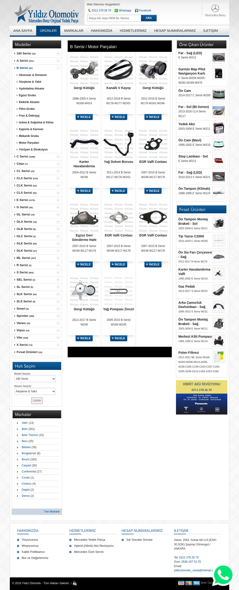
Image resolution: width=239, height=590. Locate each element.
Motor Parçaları (29, 142)
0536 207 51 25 (191, 561)
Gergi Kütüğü (84, 88)
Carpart (26, 465)
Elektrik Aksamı (29, 102)
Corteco (27, 483)
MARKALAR (74, 30)
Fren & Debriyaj (29, 115)
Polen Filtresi (188, 352)
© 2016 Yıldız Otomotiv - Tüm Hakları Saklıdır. (41, 583)
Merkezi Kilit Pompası (195, 336)
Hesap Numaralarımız (142, 530)
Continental (29, 471)
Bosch (25, 459)
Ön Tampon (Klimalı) (194, 188)
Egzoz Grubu (27, 95)
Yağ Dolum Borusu (118, 162)
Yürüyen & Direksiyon (33, 149)
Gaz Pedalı (186, 286)
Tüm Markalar (52, 511)
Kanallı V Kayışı (118, 88)
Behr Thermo (30, 435)
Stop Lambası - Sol (193, 156)
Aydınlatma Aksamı (31, 88)
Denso (26, 495)
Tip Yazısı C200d (191, 236)
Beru (25, 441)
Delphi (26, 489)
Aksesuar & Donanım (33, 75)
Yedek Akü (186, 124)
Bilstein (26, 447)
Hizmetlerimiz (82, 530)
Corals (26, 477)
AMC (25, 423)
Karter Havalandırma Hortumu (84, 166)
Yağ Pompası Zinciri (118, 309)
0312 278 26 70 (101, 10)
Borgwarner (29, 453)
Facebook (145, 10)
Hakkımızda (28, 530)
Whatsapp (123, 10)
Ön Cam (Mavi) (189, 140)
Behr (25, 429)
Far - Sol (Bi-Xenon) (193, 107)
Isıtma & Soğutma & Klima (36, 122)
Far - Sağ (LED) (190, 53)
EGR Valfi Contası (153, 162)
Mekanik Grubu (29, 136)
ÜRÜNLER (48, 30)
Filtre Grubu (27, 109)
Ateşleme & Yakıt (30, 81)
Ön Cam (184, 91)
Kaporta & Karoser (31, 129)
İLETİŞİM (181, 530)
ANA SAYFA (22, 30)
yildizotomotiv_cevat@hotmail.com (195, 570)
